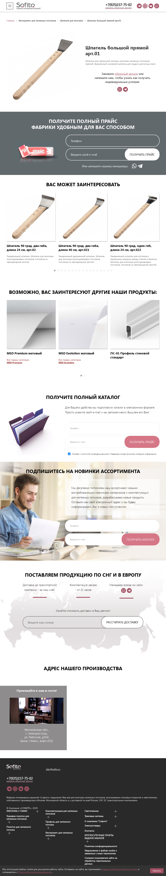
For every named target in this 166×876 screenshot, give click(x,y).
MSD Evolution (66, 358)
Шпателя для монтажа (71, 16)
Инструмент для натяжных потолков (37, 16)
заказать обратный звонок (118, 7)
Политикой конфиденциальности (35, 872)
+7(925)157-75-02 (118, 4)
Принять (157, 871)
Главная (10, 16)
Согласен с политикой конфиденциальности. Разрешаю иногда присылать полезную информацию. (112, 449)
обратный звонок (126, 69)
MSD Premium (14, 358)
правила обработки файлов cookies (119, 869)
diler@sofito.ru (53, 764)
